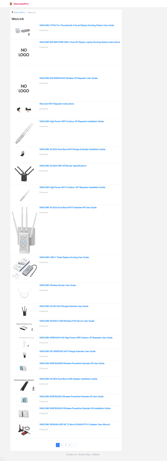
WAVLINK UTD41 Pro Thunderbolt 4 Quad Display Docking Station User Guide (76, 25)
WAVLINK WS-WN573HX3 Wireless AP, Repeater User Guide (68, 78)
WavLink (45, 30)
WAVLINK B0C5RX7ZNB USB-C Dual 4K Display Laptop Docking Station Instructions (79, 42)
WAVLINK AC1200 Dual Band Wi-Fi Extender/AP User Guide (67, 207)
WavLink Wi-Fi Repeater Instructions (56, 104)
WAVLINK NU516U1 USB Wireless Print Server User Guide (66, 321)
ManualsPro (19, 3)
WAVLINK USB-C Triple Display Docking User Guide (64, 257)
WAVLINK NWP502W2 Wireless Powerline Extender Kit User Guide (71, 396)
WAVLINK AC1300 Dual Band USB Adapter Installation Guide (68, 379)
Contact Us (71, 454)
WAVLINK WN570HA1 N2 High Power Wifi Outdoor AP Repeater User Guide (75, 338)
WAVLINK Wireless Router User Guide (57, 285)
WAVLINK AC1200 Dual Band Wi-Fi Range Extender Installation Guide (72, 149)
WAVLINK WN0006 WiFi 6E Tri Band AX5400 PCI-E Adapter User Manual (74, 424)
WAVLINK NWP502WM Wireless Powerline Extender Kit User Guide (71, 363)
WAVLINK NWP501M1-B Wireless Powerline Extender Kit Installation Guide (74, 408)
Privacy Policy (84, 454)
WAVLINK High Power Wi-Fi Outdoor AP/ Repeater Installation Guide (72, 187)
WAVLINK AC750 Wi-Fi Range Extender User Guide (63, 306)
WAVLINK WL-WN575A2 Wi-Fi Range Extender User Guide (67, 351)
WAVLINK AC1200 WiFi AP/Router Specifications (62, 166)
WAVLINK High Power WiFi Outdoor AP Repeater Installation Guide (71, 121)
